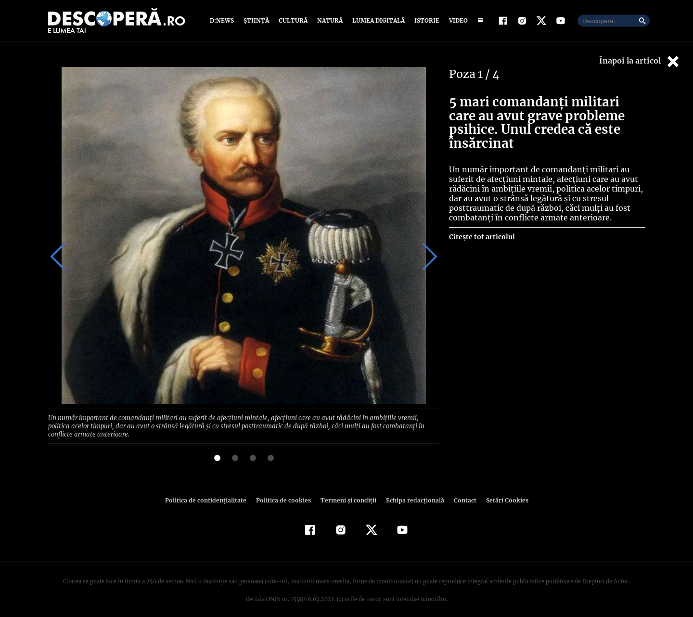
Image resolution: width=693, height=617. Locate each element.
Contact (461, 491)
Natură (329, 20)
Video (456, 20)
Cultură (293, 20)
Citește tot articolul (481, 236)
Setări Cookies (502, 491)
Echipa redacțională (412, 491)
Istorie (424, 20)
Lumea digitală (377, 20)
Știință (256, 20)
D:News (223, 20)
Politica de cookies (284, 491)
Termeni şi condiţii (347, 491)
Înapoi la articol (640, 61)
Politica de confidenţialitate (210, 491)
